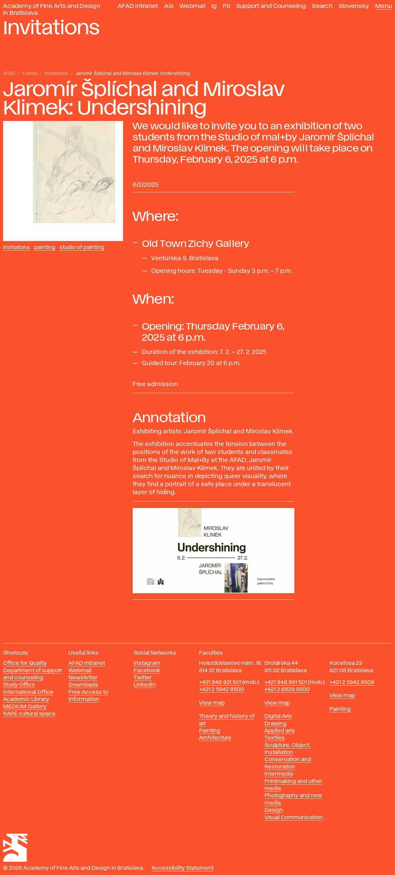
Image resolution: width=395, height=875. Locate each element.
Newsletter (83, 677)
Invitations (56, 74)
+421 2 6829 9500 (287, 689)
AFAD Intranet (138, 6)
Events (30, 74)
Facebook (147, 670)
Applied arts (279, 730)
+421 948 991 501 (285, 682)
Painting (44, 247)
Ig (214, 6)
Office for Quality (25, 663)
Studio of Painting (82, 247)
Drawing (275, 723)
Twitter (143, 677)
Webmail (192, 6)
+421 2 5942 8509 (352, 682)
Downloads (83, 684)
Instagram (147, 663)
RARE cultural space (29, 713)
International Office (28, 692)
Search (322, 6)
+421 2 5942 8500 (221, 689)
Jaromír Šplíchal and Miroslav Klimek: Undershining (132, 74)
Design (273, 810)
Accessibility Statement (183, 868)
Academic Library (26, 699)
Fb (226, 6)
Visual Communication (293, 817)
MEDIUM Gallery (25, 706)
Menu (383, 6)
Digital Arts (278, 716)
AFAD (9, 74)
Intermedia (278, 774)
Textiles (274, 737)
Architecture (215, 737)
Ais (168, 6)
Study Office (19, 684)
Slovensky (354, 6)
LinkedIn (145, 684)
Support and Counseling (271, 6)
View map (212, 703)
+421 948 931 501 (220, 682)
